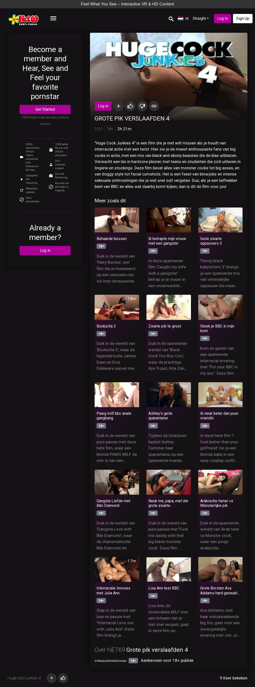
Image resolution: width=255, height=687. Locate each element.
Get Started (45, 109)
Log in (45, 250)
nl (183, 18)
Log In (222, 18)
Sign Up (242, 18)
